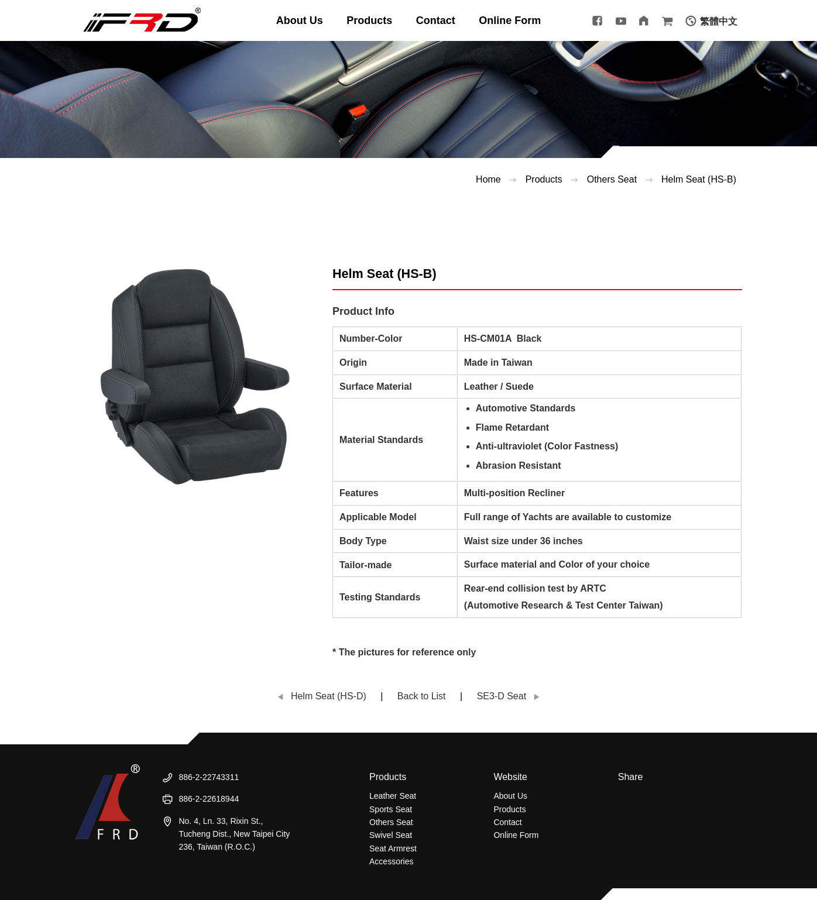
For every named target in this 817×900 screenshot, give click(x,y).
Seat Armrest (393, 848)
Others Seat (391, 822)
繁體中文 (718, 21)
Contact (507, 822)
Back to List (421, 696)
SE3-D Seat (501, 696)
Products (544, 179)
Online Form (515, 835)
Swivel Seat (390, 835)
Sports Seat (390, 809)
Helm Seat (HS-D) (328, 696)
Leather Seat (392, 796)
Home (488, 179)
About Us (510, 796)
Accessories (391, 861)
